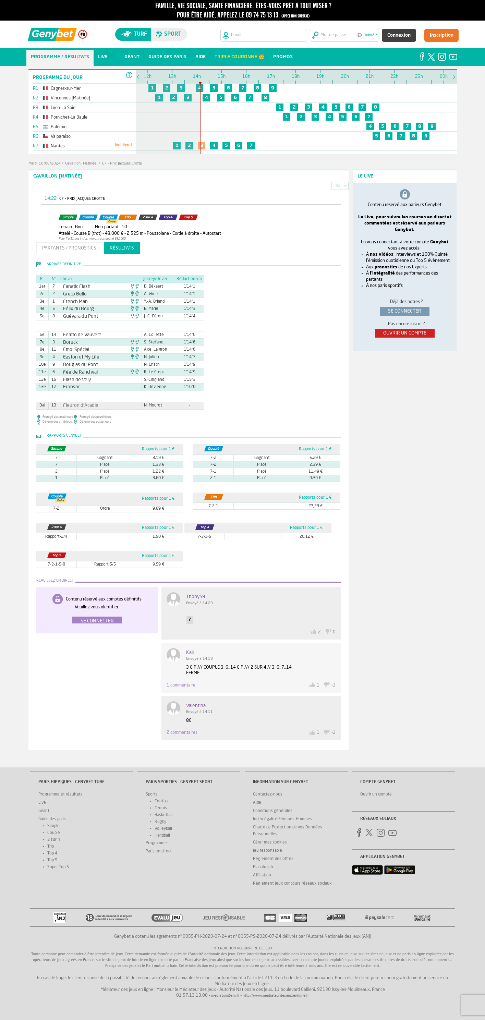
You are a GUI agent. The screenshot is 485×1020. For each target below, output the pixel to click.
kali (190, 652)
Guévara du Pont (77, 316)
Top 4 (52, 853)
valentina (196, 705)
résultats (122, 248)
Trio (50, 847)
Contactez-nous (267, 794)
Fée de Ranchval (77, 372)
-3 (333, 685)
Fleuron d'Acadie (77, 405)
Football (162, 801)
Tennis (161, 808)
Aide (257, 803)
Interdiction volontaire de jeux (242, 948)
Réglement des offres (273, 859)
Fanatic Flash (74, 286)
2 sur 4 (53, 840)
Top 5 (52, 860)
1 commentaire (181, 685)
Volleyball (163, 829)
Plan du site (264, 867)
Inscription (441, 35)
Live (42, 803)
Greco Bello (72, 294)
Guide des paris (52, 819)
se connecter (404, 311)
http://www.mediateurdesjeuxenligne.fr (276, 996)
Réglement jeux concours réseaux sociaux (292, 884)
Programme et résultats (60, 794)
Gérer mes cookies (270, 842)
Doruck (69, 342)
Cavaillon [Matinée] (81, 164)
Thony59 (195, 596)
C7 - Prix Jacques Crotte (122, 164)
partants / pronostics (69, 248)
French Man (73, 301)
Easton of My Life (78, 357)
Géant (43, 811)
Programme (156, 843)
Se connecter (97, 621)
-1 (333, 732)
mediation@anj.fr (225, 996)
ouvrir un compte (404, 333)
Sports (152, 794)
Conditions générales (272, 811)
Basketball (164, 815)
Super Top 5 (58, 867)
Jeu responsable (267, 851)
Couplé (53, 833)
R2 (338, 186)
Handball (162, 836)
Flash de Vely (74, 379)
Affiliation (262, 875)
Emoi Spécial (73, 349)
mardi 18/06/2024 (44, 164)
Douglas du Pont (77, 364)
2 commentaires (182, 732)
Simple (53, 826)
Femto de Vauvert (78, 334)
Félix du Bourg (75, 308)
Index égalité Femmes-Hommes (282, 819)
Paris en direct (159, 851)
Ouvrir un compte (376, 794)
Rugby (160, 822)
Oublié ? (370, 35)
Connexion (399, 35)
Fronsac (69, 387)
